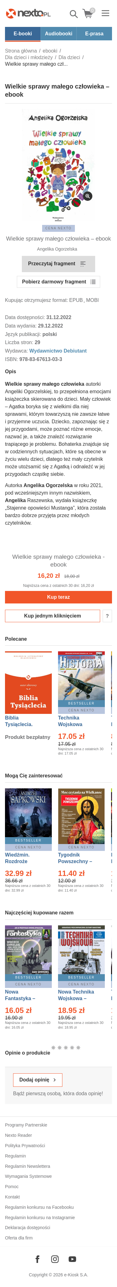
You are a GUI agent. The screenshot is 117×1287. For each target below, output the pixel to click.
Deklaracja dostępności (27, 1227)
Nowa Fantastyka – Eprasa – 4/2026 (23, 998)
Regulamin (15, 1155)
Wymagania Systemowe (28, 1176)
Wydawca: (17, 351)
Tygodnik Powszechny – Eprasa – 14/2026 (78, 861)
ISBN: (12, 359)
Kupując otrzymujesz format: (36, 300)
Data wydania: (21, 325)
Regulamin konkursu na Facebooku (39, 1207)
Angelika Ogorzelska (57, 249)
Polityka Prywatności (25, 1145)
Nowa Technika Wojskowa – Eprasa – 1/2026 (76, 998)
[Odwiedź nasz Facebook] (37, 1259)
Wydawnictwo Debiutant (58, 351)
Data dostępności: (25, 317)
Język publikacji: (23, 334)
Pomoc (12, 1186)
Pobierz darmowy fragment (54, 281)
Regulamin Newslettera (27, 1166)
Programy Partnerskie (26, 1124)
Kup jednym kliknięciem (52, 615)
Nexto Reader (18, 1135)
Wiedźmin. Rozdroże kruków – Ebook (24, 861)
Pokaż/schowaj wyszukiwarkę (74, 14)
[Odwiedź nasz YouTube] (72, 1259)
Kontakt (12, 1196)
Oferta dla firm (19, 1237)
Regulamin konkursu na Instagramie (40, 1217)
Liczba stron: (20, 342)
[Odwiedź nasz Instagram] (55, 1259)
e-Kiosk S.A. (76, 1274)
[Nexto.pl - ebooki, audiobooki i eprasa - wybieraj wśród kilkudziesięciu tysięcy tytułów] (28, 13)
